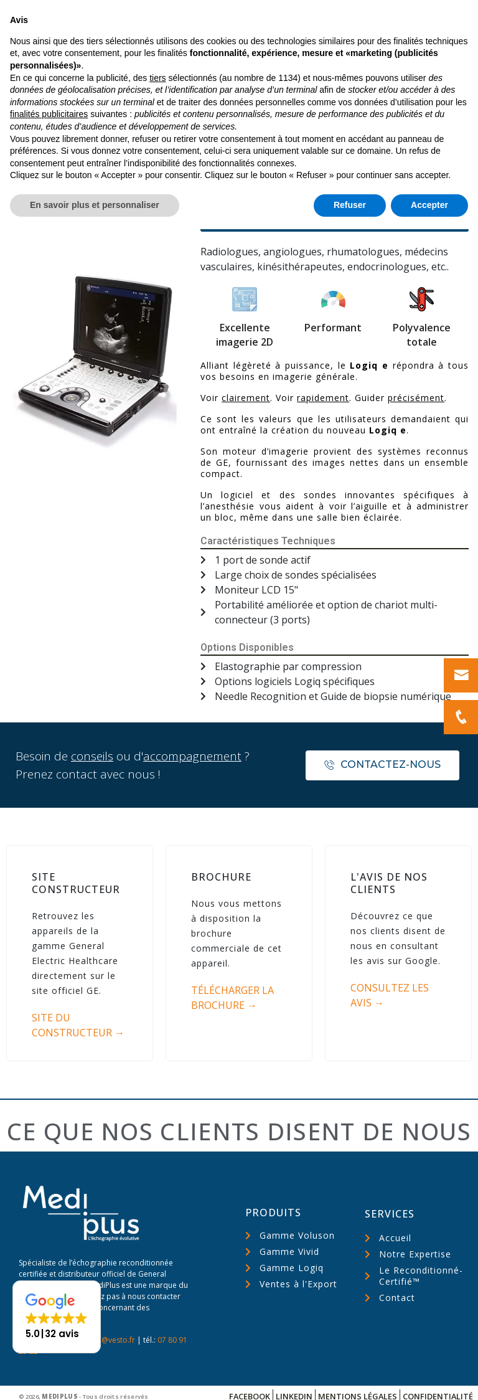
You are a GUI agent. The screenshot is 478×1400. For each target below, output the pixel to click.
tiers (157, 1249)
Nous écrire (391, 14)
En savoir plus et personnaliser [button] (94, 1376)
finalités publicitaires (49, 1285)
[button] (334, 209)
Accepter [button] (429, 1376)
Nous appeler (299, 21)
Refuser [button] (350, 1376)
